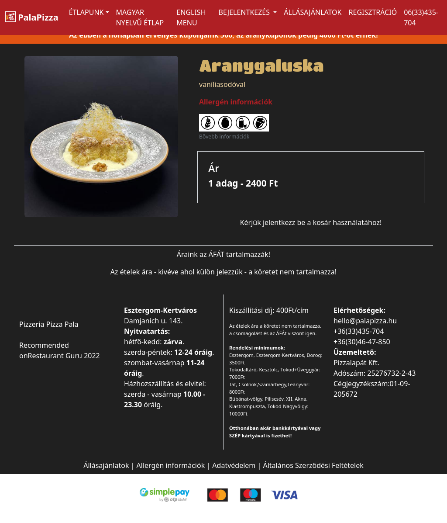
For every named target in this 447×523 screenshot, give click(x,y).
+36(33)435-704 (359, 331)
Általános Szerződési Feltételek (313, 465)
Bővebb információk (224, 136)
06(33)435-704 (421, 17)
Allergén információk (171, 465)
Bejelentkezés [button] (245, 12)
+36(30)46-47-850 (362, 341)
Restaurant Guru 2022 (64, 355)
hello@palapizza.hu (365, 321)
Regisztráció (373, 12)
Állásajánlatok (312, 12)
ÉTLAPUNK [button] (86, 12)
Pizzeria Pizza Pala (49, 324)
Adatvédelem (233, 465)
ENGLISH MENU (191, 17)
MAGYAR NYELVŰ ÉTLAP (140, 17)
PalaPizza (31, 17)
